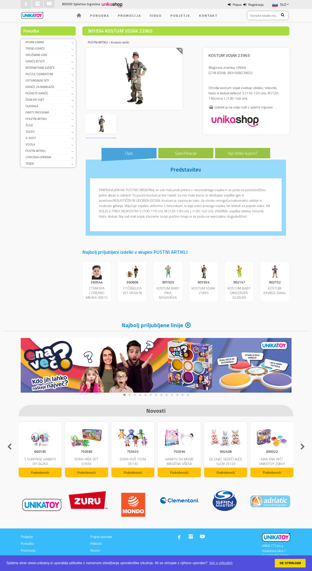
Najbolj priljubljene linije (152, 325)
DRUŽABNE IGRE (36, 54)
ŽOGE (29, 125)
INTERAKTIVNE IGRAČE (40, 67)
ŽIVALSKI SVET (35, 99)
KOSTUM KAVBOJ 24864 (275, 290)
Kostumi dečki (120, 42)
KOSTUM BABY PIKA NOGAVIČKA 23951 (168, 295)
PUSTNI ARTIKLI (36, 150)
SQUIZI (30, 131)
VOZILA (30, 144)
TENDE (30, 163)
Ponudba (99, 15)
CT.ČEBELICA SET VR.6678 (132, 290)
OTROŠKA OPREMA (38, 157)
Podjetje (180, 15)
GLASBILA (32, 106)
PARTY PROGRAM (37, 112)
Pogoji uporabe (101, 536)
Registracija (256, 4)
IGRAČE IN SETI (35, 61)
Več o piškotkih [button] (221, 563)
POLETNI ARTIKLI (36, 118)
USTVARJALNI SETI (37, 80)
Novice (95, 550)
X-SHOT (31, 138)
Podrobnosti (40, 472)
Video (156, 15)
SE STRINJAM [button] (290, 563)
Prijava (237, 4)
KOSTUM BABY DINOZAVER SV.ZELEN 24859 (239, 295)
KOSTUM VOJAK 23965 (203, 290)
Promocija (129, 15)
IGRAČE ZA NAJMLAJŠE (40, 86)
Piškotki (96, 543)
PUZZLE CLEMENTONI (39, 74)
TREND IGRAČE (35, 48)
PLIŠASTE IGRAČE (37, 93)
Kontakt (208, 15)
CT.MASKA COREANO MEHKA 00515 (97, 293)
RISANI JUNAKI (35, 42)
